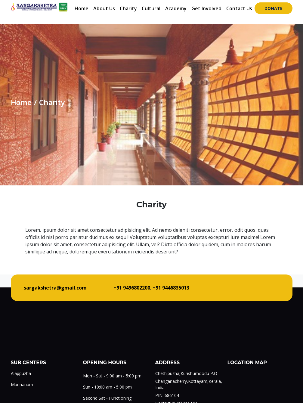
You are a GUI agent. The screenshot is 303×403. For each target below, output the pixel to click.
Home (81, 8)
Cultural (151, 8)
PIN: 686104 (167, 395)
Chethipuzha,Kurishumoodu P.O (186, 373)
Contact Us (239, 8)
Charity (128, 8)
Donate (273, 8)
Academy (176, 8)
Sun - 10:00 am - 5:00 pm (107, 387)
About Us (104, 8)
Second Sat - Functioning (107, 398)
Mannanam (22, 384)
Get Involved (206, 8)
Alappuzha (21, 373)
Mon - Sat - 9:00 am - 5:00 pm (112, 376)
